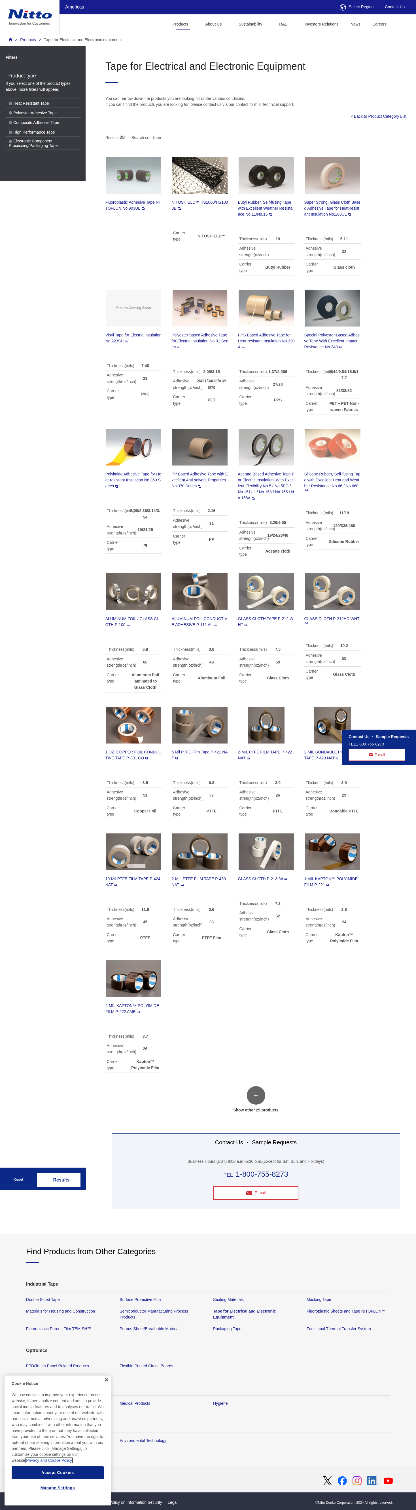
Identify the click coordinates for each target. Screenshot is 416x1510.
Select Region (357, 7)
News (355, 24)
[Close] (106, 1396)
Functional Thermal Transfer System (339, 1328)
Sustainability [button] (250, 24)
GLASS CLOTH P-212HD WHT (331, 620)
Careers (379, 24)
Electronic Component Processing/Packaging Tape (33, 143)
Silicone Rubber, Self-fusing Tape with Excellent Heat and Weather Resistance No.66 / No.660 (332, 481)
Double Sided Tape (43, 1299)
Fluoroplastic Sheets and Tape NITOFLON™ (346, 1311)
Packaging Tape (227, 1328)
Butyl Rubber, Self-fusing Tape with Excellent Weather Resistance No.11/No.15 (265, 208)
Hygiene (220, 1403)
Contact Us (395, 7)
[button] (401, 23)
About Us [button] (213, 24)
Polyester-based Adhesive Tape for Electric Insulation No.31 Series (200, 341)
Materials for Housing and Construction (60, 1311)
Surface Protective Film (140, 1299)
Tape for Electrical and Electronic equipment (83, 39)
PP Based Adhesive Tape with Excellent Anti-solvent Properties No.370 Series (200, 480)
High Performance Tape (32, 132)
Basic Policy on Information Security (130, 1502)
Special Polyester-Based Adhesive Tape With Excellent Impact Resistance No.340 (332, 341)
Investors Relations (322, 24)
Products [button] (180, 24)
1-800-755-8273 (262, 1174)
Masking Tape (319, 1299)
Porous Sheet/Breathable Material (149, 1328)
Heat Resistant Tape (29, 103)
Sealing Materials (228, 1299)
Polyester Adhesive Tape (33, 113)
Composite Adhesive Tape (34, 122)
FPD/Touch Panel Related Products (57, 1366)
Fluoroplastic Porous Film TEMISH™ (58, 1328)
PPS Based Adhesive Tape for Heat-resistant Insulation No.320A (266, 341)
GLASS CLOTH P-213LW (262, 879)
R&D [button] (283, 24)
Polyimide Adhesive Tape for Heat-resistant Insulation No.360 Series (133, 480)
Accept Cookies (57, 1489)
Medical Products (135, 1403)
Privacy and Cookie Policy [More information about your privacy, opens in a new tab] (49, 1477)
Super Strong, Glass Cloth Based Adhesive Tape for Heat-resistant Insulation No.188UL (332, 208)
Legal (172, 1502)
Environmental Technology (143, 1440)
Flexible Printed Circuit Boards (146, 1366)
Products (28, 39)
